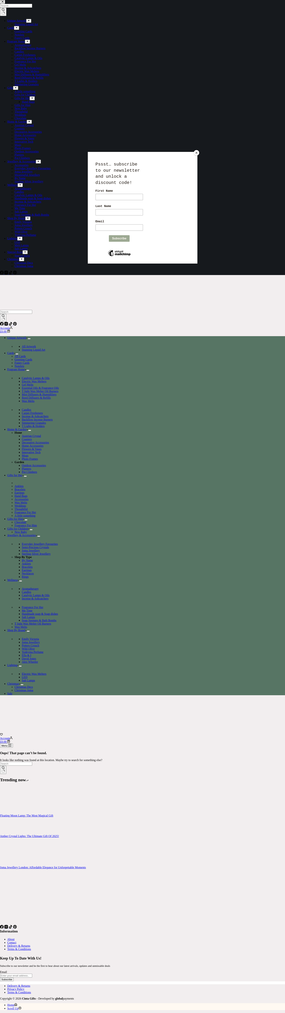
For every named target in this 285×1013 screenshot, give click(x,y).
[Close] (196, 153)
